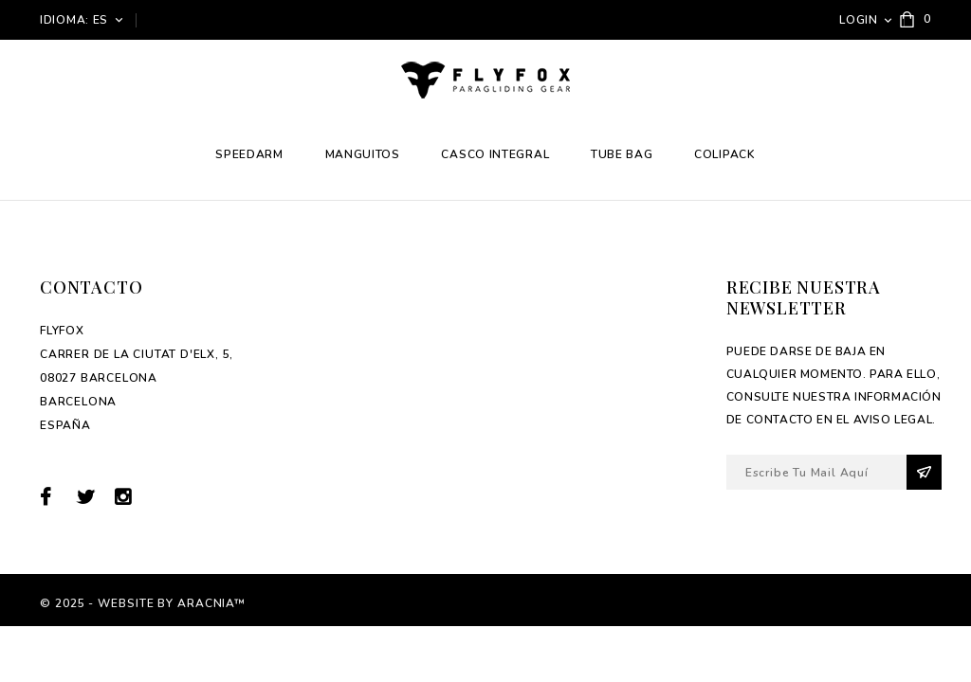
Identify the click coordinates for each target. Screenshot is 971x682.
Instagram (129, 496)
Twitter (93, 496)
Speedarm (249, 154)
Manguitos (362, 154)
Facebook (56, 496)
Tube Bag (622, 154)
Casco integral (495, 154)
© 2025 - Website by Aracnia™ (143, 603)
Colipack (725, 154)
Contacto (91, 287)
